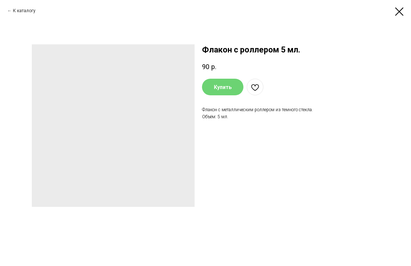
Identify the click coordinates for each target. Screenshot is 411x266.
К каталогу (24, 10)
